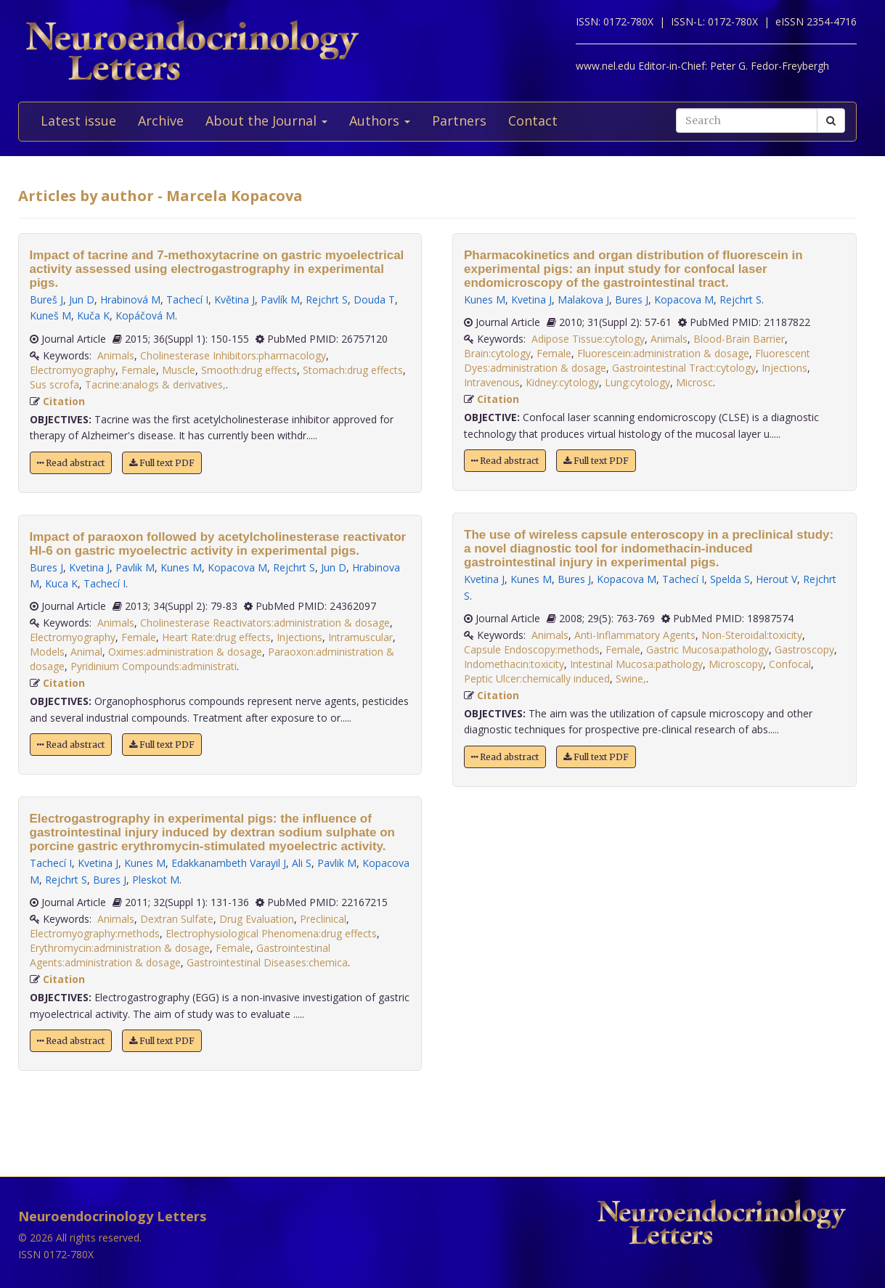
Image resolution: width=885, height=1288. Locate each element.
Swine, (631, 678)
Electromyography (72, 370)
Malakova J (583, 299)
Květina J (234, 299)
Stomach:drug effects (353, 370)
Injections (299, 637)
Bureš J (46, 299)
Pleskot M (155, 879)
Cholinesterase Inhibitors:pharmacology (233, 355)
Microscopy (736, 664)
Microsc (694, 382)
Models (47, 652)
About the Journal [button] (266, 120)
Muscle (178, 370)
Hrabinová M (130, 299)
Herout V (776, 579)
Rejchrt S (327, 299)
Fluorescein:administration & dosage (663, 353)
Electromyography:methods (95, 933)
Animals (115, 355)
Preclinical (323, 919)
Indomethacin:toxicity (514, 664)
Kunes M (181, 567)
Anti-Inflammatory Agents (635, 635)
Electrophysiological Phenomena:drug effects (271, 933)
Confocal (790, 664)
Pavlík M (280, 299)
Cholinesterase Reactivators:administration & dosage (265, 622)
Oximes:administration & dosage (185, 652)
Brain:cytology (497, 353)
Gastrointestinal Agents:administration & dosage (180, 955)
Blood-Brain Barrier (739, 339)
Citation (64, 401)
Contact (533, 120)
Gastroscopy (804, 649)
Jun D (81, 299)
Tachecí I (187, 299)
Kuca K (61, 583)
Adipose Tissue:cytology (588, 339)
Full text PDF (162, 462)
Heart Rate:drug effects (216, 637)
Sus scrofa (54, 384)
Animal (86, 652)
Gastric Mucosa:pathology (707, 649)
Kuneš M (50, 315)
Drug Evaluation (256, 919)
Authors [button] (379, 120)
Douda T (374, 299)
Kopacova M (237, 567)
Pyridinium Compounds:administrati (153, 666)
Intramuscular (360, 637)
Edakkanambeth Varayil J (228, 863)
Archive (161, 120)
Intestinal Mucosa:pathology (636, 664)
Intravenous (492, 382)
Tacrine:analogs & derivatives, (155, 384)
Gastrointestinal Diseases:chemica (267, 962)
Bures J (46, 567)
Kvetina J (89, 567)
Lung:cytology (637, 382)
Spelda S (730, 579)
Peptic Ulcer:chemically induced (537, 678)
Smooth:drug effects (249, 370)
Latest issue (78, 120)
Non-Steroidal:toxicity (751, 635)
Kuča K (93, 315)
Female (138, 370)
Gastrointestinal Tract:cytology (684, 368)
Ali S (301, 863)
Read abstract (71, 462)
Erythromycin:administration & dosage (120, 948)
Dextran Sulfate (176, 919)
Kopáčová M (145, 315)
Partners (459, 120)
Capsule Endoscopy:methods (532, 649)
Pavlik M (135, 567)
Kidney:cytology (562, 382)
